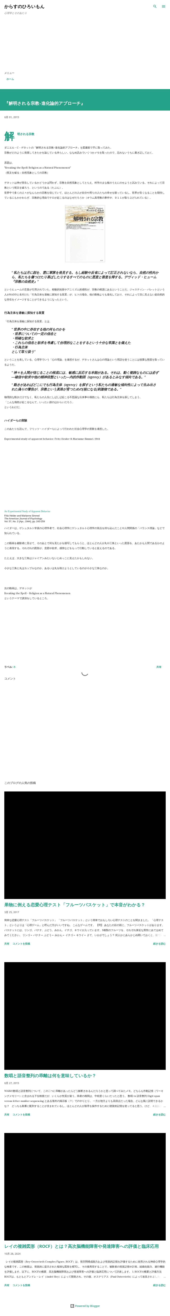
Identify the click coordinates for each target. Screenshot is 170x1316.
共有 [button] (158, 667)
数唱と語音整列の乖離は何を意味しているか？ (50, 1075)
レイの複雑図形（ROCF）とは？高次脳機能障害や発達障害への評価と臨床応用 (81, 1246)
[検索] (155, 6)
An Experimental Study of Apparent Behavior (27, 511)
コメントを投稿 (21, 943)
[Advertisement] (85, 44)
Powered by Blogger (85, 1306)
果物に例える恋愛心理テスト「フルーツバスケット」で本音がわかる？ (74, 905)
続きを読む (159, 943)
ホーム (10, 79)
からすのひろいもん (24, 6)
